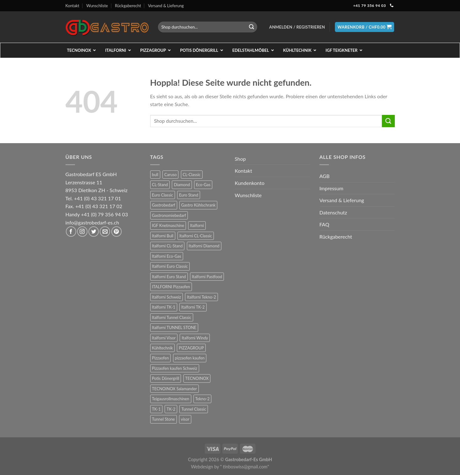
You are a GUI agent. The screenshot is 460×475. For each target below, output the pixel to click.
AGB (325, 176)
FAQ (324, 224)
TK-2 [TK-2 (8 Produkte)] (171, 409)
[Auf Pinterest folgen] (116, 231)
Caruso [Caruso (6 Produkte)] (170, 174)
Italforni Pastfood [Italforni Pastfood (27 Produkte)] (207, 276)
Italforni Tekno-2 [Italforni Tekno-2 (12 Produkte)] (201, 297)
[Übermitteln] (251, 27)
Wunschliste (97, 5)
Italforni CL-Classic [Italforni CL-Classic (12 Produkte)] (195, 235)
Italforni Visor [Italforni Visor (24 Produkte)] (164, 337)
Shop (240, 159)
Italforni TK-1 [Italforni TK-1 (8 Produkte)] (164, 307)
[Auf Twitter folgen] (93, 231)
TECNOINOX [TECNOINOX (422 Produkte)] (197, 378)
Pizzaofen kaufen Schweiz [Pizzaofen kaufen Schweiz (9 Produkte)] (174, 368)
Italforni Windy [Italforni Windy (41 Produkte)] (195, 337)
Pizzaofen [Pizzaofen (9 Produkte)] (160, 357)
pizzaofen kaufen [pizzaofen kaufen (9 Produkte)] (190, 357)
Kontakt (72, 5)
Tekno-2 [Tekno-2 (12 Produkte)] (202, 398)
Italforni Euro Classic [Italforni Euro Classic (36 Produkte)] (170, 266)
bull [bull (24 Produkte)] (155, 174)
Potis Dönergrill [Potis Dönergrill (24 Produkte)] (165, 378)
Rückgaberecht (128, 5)
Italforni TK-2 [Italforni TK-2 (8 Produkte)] (193, 307)
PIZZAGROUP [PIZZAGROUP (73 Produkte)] (191, 347)
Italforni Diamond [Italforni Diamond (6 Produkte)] (204, 245)
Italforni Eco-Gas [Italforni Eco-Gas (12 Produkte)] (166, 256)
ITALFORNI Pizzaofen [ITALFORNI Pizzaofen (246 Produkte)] (171, 286)
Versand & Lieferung (166, 5)
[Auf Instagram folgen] (82, 231)
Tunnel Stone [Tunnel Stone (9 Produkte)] (163, 419)
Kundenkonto (250, 183)
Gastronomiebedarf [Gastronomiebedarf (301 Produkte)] (169, 215)
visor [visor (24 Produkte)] (185, 419)
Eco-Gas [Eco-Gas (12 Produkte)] (203, 184)
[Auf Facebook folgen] (71, 231)
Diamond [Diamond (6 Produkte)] (182, 184)
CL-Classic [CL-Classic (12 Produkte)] (192, 174)
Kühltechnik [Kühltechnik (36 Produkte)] (162, 347)
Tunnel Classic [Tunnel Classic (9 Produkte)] (193, 409)
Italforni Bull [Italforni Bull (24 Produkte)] (162, 235)
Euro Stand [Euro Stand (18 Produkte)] (188, 194)
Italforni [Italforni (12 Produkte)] (197, 225)
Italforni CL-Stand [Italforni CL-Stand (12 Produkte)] (167, 245)
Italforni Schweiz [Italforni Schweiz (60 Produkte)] (166, 297)
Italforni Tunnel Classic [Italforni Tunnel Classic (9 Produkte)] (172, 317)
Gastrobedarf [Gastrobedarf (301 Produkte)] (163, 205)
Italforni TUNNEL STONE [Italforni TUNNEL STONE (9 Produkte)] (174, 327)
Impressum (331, 188)
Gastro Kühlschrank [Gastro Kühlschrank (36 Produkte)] (198, 205)
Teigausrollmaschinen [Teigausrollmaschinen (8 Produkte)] (170, 398)
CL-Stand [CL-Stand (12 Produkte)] (160, 184)
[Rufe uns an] (392, 5)
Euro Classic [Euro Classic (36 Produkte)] (162, 194)
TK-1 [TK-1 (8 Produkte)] (156, 409)
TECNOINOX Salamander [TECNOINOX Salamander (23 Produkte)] (174, 388)
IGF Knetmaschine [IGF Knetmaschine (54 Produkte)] (168, 225)
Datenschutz (333, 212)
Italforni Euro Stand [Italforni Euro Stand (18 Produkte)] (169, 276)
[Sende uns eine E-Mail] (105, 231)
